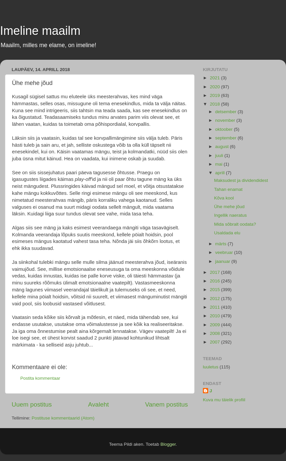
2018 (215, 104)
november (225, 120)
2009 (215, 324)
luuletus (210, 366)
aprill (220, 172)
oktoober (224, 129)
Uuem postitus (32, 404)
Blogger (168, 444)
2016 (215, 280)
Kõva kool (224, 197)
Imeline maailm (40, 31)
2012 (215, 298)
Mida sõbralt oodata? (235, 224)
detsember (226, 111)
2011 (215, 307)
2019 (215, 95)
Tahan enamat (228, 189)
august (222, 146)
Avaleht (98, 404)
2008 (215, 333)
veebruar (224, 252)
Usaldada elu (227, 232)
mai (219, 164)
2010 (215, 315)
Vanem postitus (166, 404)
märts (221, 243)
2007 (215, 342)
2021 (215, 77)
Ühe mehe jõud (229, 206)
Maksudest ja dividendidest (241, 180)
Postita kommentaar (40, 378)
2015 (215, 289)
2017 (215, 272)
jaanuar (223, 261)
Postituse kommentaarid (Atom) (63, 418)
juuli (219, 155)
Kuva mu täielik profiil (224, 399)
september (226, 137)
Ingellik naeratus (230, 215)
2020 (215, 86)
